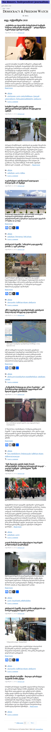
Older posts (19, 723)
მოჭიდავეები (26, 454)
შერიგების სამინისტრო (24, 99)
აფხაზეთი (11, 173)
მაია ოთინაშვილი (13, 454)
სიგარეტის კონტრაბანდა (21, 601)
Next (33, 723)
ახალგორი (11, 302)
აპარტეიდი (11, 96)
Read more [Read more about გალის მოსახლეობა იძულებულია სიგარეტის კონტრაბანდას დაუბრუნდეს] (9, 588)
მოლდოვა (19, 237)
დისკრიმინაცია (26, 96)
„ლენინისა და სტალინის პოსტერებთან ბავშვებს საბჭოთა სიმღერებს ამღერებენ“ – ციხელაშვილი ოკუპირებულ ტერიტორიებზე (25, 27)
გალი (18, 96)
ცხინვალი (37, 99)
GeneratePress (39, 729)
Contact (8, 8)
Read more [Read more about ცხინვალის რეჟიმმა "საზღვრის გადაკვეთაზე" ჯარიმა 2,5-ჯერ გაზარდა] (9, 290)
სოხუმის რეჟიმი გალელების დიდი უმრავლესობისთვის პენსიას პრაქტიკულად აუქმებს (23, 109)
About (3, 8)
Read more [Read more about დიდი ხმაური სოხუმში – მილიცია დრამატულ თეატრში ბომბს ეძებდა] (34, 706)
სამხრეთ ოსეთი (22, 302)
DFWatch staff (21, 32)
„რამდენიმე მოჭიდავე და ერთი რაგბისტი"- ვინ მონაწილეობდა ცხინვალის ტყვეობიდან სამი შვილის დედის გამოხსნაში (24, 389)
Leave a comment (12, 102)
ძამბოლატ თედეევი (12, 456)
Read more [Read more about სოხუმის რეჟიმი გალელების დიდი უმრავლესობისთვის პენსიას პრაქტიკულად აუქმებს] (36, 165)
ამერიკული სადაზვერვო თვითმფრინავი (22, 377)
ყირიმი (7, 379)
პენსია (22, 173)
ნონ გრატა (27, 237)
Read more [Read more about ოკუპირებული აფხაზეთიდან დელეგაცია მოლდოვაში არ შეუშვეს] (9, 224)
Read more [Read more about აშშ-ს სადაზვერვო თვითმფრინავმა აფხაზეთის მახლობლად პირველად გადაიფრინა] (9, 364)
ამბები (9, 93)
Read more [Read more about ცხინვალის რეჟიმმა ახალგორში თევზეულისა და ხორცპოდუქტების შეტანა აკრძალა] (9, 656)
